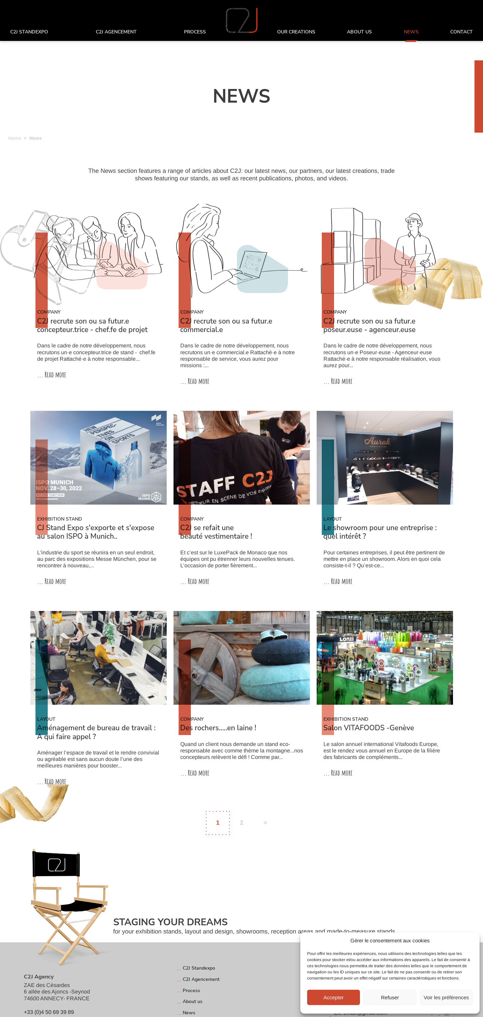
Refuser (390, 997)
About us (359, 32)
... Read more (51, 374)
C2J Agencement (116, 32)
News (411, 32)
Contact (461, 32)
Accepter (333, 997)
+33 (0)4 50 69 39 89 (49, 1012)
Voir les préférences (446, 997)
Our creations (296, 32)
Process (195, 32)
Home (14, 138)
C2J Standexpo (29, 32)
